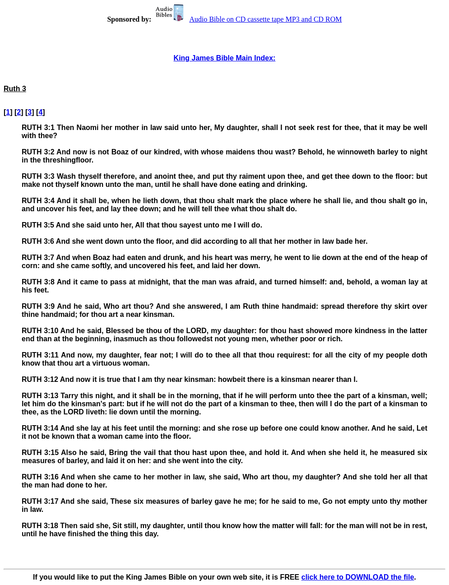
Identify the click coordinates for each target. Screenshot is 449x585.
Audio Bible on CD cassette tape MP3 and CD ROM (247, 19)
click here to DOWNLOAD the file (357, 577)
